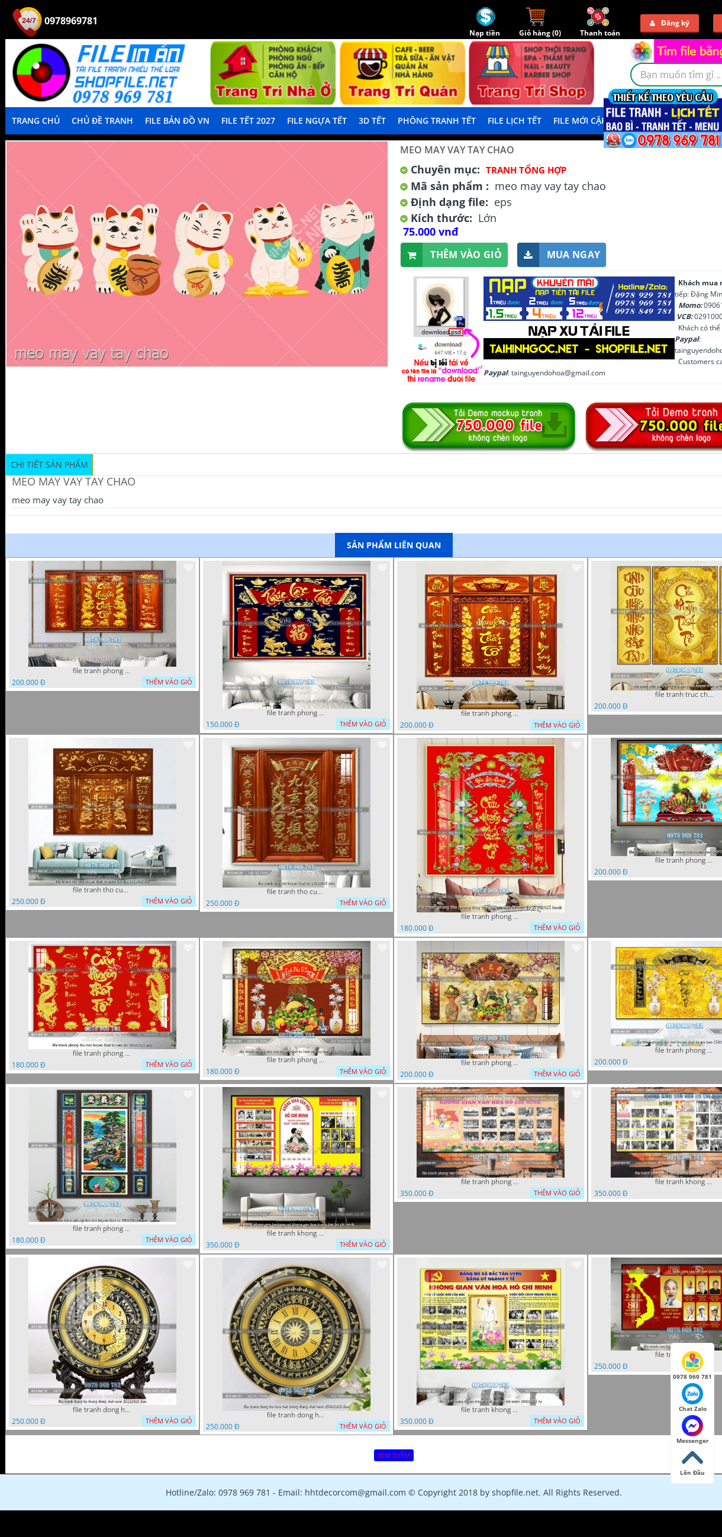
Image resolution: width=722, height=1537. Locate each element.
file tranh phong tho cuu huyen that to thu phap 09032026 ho (102, 671)
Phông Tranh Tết (437, 120)
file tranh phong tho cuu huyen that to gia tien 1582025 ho (684, 1050)
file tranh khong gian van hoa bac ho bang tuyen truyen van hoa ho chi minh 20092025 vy (490, 1410)
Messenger (692, 1430)
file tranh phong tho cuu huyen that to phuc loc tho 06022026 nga (296, 713)
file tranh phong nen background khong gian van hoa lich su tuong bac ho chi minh (490, 1182)
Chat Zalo (693, 1398)
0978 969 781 (692, 1366)
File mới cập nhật (592, 120)
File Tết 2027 (248, 120)
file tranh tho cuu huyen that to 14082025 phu (296, 892)
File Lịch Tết (515, 120)
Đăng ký (669, 23)
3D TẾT (372, 120)
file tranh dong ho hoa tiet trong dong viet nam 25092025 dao (296, 1415)
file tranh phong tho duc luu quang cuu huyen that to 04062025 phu (684, 860)
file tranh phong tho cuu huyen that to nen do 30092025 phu (102, 1053)
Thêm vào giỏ (451, 255)
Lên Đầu (692, 1462)
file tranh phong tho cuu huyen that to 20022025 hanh (102, 1228)
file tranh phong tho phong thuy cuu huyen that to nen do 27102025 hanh (490, 916)
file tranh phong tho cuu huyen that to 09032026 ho (490, 713)
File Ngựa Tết (317, 120)
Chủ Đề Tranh (102, 120)
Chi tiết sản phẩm (49, 464)
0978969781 (55, 20)
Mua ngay (558, 255)
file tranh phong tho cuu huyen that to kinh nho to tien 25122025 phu (296, 1060)
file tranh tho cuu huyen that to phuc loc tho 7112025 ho (102, 890)
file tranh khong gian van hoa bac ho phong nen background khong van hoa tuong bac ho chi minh (296, 1233)
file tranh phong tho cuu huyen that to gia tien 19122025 (490, 1063)
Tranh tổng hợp (526, 170)
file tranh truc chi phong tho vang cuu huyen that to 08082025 (684, 694)
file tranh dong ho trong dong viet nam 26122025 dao (102, 1410)
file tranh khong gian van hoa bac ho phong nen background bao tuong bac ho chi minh (684, 1182)
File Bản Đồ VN (177, 120)
